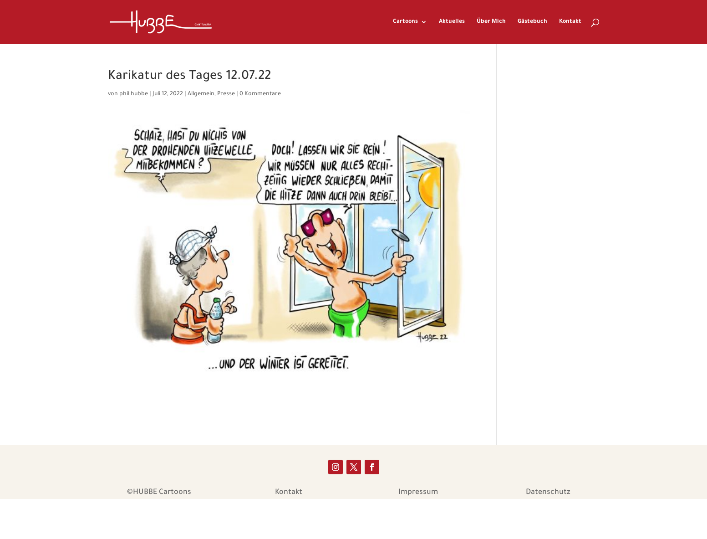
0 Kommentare (260, 94)
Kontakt (570, 22)
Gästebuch (532, 22)
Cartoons (405, 22)
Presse (226, 94)
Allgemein (201, 94)
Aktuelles (452, 22)
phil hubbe (133, 94)
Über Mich (491, 22)
